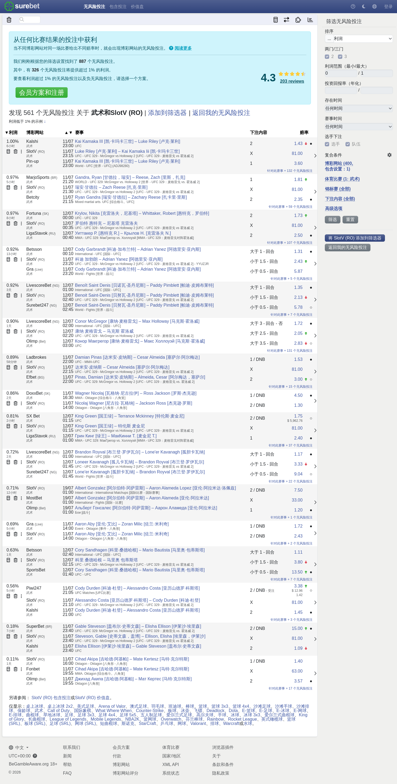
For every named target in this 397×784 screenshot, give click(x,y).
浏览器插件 (223, 747)
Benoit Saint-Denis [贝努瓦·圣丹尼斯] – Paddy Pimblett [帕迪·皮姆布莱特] (144, 295)
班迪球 (174, 706)
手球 (222, 715)
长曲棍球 (36, 719)
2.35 (298, 199)
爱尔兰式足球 (179, 715)
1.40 (298, 661)
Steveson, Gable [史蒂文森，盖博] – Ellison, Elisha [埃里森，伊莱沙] (140, 636)
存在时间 (333, 100)
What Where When (113, 710)
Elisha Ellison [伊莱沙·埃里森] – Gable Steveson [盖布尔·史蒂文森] (138, 646)
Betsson (34, 249)
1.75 (298, 416)
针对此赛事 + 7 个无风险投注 (292, 315)
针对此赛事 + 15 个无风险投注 (290, 387)
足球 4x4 (106, 715)
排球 (214, 723)
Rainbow (215, 719)
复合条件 (333, 155)
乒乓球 (166, 723)
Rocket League (242, 719)
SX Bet (33, 416)
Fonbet (33, 669)
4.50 (298, 395)
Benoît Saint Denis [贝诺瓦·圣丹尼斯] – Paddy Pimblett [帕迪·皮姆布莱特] (144, 285)
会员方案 (121, 747)
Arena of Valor (112, 706)
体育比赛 (170, 747)
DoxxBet (38, 393)
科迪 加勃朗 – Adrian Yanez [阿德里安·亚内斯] (119, 259)
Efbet (35, 377)
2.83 (298, 343)
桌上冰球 (34, 706)
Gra (34, 269)
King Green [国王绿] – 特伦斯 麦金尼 (110, 426)
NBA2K (132, 719)
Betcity (32, 197)
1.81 (298, 179)
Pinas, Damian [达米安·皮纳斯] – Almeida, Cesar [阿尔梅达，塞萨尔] (140, 377)
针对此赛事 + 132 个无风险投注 (290, 171)
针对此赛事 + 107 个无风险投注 (290, 243)
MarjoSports (41, 177)
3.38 (298, 586)
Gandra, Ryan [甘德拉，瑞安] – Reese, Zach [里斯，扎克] (130, 177)
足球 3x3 (86, 715)
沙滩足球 (262, 706)
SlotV (35, 151)
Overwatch (171, 719)
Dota (233, 710)
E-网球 (300, 710)
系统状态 (170, 773)
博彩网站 (121, 764)
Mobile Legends (106, 719)
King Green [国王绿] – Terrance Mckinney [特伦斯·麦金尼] (130, 416)
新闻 (67, 756)
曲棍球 (32, 715)
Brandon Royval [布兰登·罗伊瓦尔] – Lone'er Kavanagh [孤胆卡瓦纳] (140, 452)
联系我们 (71, 747)
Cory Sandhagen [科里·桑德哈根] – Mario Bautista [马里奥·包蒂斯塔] (140, 550)
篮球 (202, 706)
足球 (69, 715)
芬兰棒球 (194, 719)
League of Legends (68, 719)
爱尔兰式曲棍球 (279, 715)
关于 (216, 756)
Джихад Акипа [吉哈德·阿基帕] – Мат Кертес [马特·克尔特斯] (133, 679)
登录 (388, 6)
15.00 (297, 628)
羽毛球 (157, 706)
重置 (350, 219)
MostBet (34, 498)
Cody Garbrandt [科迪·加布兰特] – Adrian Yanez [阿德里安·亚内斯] (138, 249)
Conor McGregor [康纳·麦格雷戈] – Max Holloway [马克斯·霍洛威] (137, 321)
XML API (170, 764)
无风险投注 (94, 6)
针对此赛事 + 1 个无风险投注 (292, 517)
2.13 (298, 297)
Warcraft (231, 723)
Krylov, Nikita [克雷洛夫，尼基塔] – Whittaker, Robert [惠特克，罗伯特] (142, 213)
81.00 (297, 153)
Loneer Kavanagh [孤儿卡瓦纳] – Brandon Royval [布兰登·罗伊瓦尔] (139, 462)
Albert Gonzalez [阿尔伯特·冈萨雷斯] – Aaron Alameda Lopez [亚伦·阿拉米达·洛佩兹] (155, 488)
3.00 (298, 379)
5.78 (298, 307)
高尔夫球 (205, 715)
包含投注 (118, 6)
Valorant (198, 723)
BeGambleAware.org (29, 764)
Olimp (36, 341)
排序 (329, 31)
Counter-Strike (150, 710)
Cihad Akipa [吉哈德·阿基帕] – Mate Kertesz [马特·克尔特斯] (132, 659)
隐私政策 (220, 773)
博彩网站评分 (125, 773)
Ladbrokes (36, 357)
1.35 (298, 287)
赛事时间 (333, 119)
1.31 (298, 251)
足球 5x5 (128, 715)
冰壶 (185, 710)
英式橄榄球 (272, 719)
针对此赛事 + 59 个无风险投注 (290, 207)
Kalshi (32, 141)
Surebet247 (41, 305)
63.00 (297, 671)
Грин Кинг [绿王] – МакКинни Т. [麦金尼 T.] (116, 436)
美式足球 (85, 706)
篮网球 (150, 719)
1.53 (298, 359)
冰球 (235, 715)
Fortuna (37, 213)
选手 (335, 144)
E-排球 (15, 715)
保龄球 (23, 710)
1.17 (298, 454)
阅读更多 (183, 48)
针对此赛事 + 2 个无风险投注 (292, 543)
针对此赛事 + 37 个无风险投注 (290, 445)
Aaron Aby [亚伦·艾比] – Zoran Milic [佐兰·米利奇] (122, 524)
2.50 (298, 235)
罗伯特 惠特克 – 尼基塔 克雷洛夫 (106, 223)
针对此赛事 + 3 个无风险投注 (292, 620)
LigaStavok (41, 233)
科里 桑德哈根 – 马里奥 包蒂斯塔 (106, 560)
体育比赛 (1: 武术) (342, 179)
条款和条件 (223, 764)
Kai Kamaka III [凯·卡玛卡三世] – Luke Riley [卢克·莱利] (127, 141)
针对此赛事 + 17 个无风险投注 (290, 688)
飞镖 (198, 710)
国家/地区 (171, 756)
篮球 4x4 (241, 706)
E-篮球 (248, 710)
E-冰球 (283, 710)
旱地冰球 (51, 715)
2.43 (298, 261)
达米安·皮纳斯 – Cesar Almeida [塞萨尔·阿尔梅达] (122, 367)
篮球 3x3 (219, 706)
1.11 (298, 552)
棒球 (190, 706)
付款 (117, 756)
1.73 (298, 215)
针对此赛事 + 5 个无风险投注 (292, 279)
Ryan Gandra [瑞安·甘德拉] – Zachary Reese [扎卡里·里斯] (131, 197)
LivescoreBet (42, 285)
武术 (39, 710)
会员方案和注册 (41, 92)
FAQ (67, 773)
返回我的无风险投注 (347, 247)
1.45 (298, 612)
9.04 (298, 474)
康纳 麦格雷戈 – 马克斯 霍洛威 (104, 331)
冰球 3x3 (252, 715)
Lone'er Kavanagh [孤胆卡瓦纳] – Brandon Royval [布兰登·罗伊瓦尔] (140, 472)
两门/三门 (334, 49)
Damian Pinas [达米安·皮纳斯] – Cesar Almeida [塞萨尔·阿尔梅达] (137, 357)
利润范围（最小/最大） (347, 66)
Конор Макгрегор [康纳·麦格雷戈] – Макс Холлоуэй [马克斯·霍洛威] (140, 341)
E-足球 (265, 710)
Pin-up (32, 161)
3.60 (298, 163)
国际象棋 (82, 710)
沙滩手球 (283, 706)
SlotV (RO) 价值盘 (92, 697)
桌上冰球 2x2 (60, 706)
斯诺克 (128, 723)
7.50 (298, 490)
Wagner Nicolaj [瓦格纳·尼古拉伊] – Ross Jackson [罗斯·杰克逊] (136, 393)
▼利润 (11, 132)
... (329, 38)
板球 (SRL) (34, 723)
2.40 (298, 438)
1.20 (298, 510)
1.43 (298, 143)
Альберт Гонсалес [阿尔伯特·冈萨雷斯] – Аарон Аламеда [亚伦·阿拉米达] (146, 508)
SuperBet (39, 626)
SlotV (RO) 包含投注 (51, 697)
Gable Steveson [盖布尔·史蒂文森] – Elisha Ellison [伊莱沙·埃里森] (138, 626)
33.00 (297, 500)
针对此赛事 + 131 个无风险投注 (290, 351)
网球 (182, 723)
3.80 (298, 562)
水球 (248, 723)
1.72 (298, 323)
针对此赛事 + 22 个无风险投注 (290, 481)
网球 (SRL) (85, 723)
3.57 (298, 681)
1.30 (298, 405)
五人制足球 (151, 715)
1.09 (298, 648)
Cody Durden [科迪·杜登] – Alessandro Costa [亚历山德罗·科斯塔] (137, 588)
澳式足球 (138, 706)
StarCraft (147, 723)
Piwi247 (33, 588)
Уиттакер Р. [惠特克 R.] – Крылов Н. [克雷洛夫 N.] (123, 233)
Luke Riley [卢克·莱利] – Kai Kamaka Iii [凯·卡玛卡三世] (127, 151)
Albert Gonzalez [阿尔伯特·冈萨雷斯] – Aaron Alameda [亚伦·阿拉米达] (142, 498)
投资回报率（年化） (344, 83)
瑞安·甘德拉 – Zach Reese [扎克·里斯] (111, 187)
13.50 (297, 572)
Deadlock (216, 710)
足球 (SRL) (60, 723)
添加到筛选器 (167, 112)
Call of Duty (58, 710)
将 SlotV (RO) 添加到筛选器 (354, 238)
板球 (172, 710)
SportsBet (35, 570)
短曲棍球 (108, 723)
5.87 (298, 271)
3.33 (298, 464)
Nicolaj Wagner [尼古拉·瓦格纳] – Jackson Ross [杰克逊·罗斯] (133, 403)
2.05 (298, 333)
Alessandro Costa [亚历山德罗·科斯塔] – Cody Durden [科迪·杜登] (137, 600)
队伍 (356, 144)
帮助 (67, 764)
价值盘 (137, 6)
